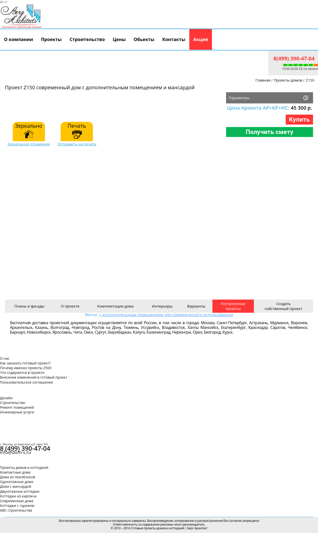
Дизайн (6, 398)
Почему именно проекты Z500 (25, 367)
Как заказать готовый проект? (25, 363)
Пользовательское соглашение (26, 382)
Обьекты (144, 39)
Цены (119, 39)
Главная (262, 80)
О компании (18, 39)
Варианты (196, 306)
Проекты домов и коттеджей (24, 467)
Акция (200, 39)
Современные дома (16, 500)
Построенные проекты (233, 306)
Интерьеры (162, 306)
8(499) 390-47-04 (294, 58)
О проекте (70, 306)
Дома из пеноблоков (17, 477)
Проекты (51, 39)
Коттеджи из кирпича (18, 496)
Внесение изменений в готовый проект (33, 377)
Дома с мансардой (15, 486)
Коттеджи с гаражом (17, 505)
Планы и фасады (29, 306)
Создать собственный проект (283, 306)
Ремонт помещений (17, 407)
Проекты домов (288, 80)
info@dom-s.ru (15, 452)
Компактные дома (15, 472)
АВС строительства (16, 510)
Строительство (87, 39)
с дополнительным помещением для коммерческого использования (166, 314)
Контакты (173, 39)
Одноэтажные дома (16, 481)
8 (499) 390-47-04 (25, 448)
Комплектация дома (115, 306)
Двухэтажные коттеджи (20, 491)
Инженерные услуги (17, 412)
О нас (4, 358)
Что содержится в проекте (22, 372)
